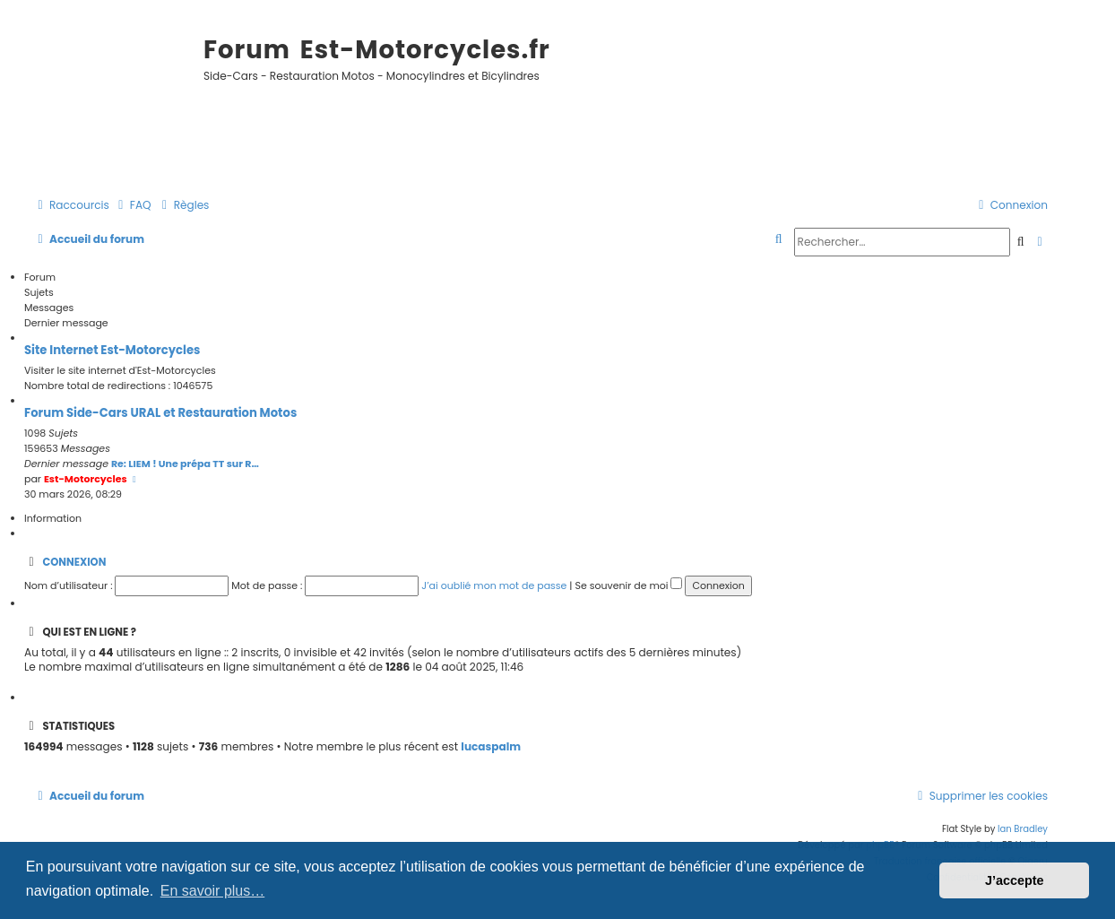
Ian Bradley (1023, 829)
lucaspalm (491, 747)
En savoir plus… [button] (212, 890)
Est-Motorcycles (85, 479)
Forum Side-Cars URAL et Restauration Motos (160, 412)
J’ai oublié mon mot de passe (493, 585)
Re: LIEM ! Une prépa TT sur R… (185, 463)
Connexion (74, 562)
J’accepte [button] (1014, 880)
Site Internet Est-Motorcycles (112, 350)
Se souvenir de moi (628, 585)
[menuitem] (132, 206)
